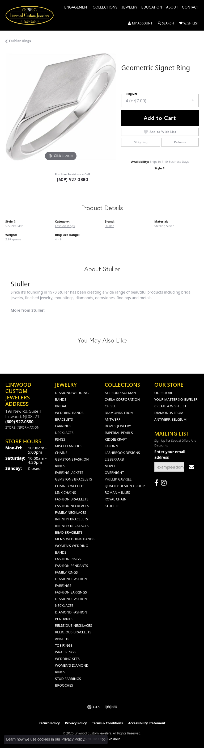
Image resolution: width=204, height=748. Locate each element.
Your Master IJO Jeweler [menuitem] (176, 399)
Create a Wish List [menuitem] (170, 406)
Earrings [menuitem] (63, 426)
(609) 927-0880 (72, 179)
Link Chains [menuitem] (65, 492)
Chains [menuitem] (61, 452)
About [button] (172, 7)
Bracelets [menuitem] (64, 419)
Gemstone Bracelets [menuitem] (73, 479)
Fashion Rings (20, 41)
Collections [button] (105, 7)
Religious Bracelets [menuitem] (73, 632)
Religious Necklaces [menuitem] (73, 625)
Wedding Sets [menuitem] (67, 658)
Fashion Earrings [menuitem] (71, 592)
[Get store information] (22, 427)
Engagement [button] (76, 7)
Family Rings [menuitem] (66, 572)
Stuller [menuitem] (111, 505)
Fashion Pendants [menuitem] (71, 565)
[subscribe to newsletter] (191, 467)
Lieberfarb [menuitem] (114, 459)
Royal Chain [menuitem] (115, 499)
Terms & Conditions (107, 723)
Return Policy (49, 723)
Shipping (140, 142)
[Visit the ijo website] (111, 707)
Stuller (109, 226)
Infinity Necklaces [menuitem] (72, 525)
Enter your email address (169, 454)
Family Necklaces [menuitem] (70, 512)
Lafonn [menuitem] (111, 446)
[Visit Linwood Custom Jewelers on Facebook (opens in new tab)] (156, 483)
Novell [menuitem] (111, 465)
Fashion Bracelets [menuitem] (71, 499)
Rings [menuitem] (60, 439)
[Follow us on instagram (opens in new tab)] (164, 483)
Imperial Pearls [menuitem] (119, 432)
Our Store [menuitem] (163, 392)
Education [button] (151, 7)
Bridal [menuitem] (61, 406)
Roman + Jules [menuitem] (117, 492)
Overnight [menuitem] (114, 472)
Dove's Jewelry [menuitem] (118, 426)
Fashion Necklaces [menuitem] (72, 505)
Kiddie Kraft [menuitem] (116, 439)
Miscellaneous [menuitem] (68, 446)
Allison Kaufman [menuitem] (120, 392)
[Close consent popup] (103, 739)
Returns (180, 142)
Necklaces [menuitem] (64, 432)
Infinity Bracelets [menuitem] (71, 519)
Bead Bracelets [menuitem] (69, 532)
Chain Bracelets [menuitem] (69, 485)
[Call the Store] (19, 421)
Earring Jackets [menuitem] (69, 472)
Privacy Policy (76, 723)
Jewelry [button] (129, 7)
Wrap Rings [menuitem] (65, 652)
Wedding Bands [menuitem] (69, 412)
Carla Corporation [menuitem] (122, 399)
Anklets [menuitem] (62, 638)
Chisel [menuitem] (110, 406)
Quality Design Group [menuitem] (125, 485)
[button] (140, 23)
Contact (190, 7)
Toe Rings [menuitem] (64, 645)
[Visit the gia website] (93, 707)
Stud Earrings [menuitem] (68, 678)
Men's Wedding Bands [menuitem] (75, 539)
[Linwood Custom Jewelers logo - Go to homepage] (32, 15)
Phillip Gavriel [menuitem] (118, 479)
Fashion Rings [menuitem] (68, 559)
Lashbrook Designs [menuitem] (122, 452)
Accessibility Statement (146, 723)
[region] (60, 107)
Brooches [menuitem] (64, 685)
